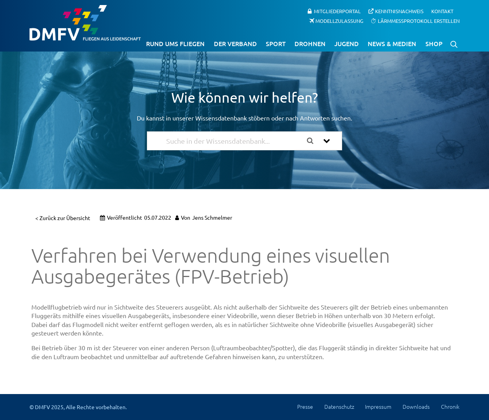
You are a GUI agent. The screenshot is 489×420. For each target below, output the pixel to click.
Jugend (346, 43)
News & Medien (392, 43)
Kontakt (442, 11)
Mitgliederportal (337, 11)
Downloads (416, 406)
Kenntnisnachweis (399, 11)
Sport (276, 43)
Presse (305, 406)
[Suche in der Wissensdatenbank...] (233, 141)
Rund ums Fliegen (175, 43)
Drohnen (309, 43)
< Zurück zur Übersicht (62, 217)
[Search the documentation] (313, 141)
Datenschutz (339, 406)
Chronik (450, 406)
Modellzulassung (339, 20)
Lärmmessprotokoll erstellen (419, 20)
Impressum (378, 406)
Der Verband (235, 43)
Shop (434, 43)
